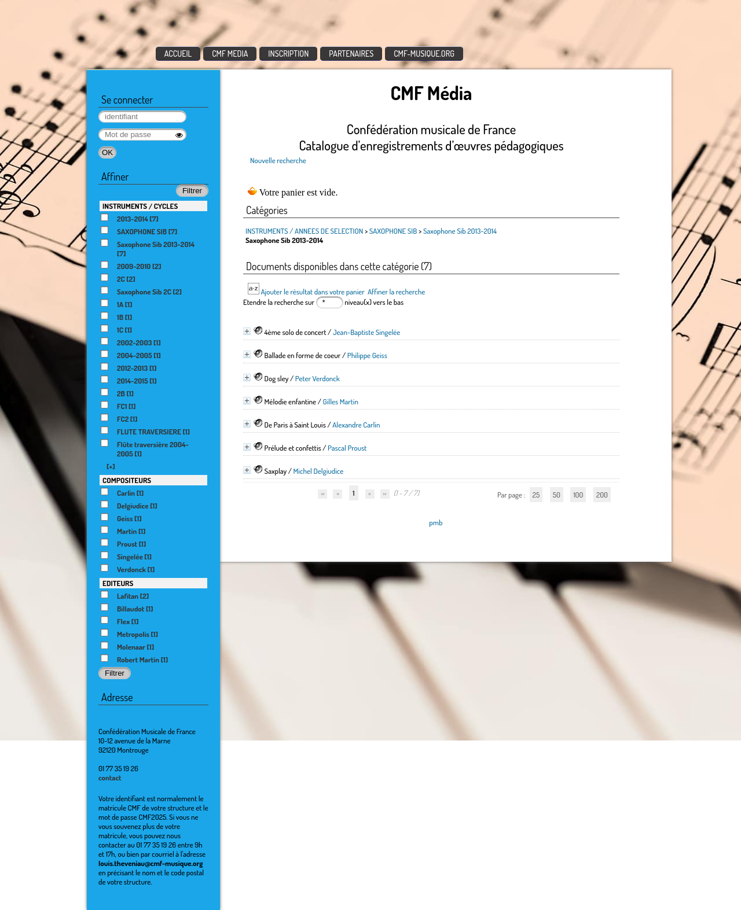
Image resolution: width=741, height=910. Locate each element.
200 (602, 494)
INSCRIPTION (288, 53)
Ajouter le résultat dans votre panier (312, 291)
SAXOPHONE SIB (394, 230)
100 (578, 494)
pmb (435, 522)
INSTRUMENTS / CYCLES (140, 206)
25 (536, 494)
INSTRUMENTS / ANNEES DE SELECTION (304, 230)
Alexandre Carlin (356, 424)
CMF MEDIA (230, 53)
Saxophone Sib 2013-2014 (460, 230)
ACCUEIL (178, 53)
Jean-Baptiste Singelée (366, 332)
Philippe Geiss (367, 355)
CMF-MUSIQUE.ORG (424, 53)
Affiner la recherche (396, 291)
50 (556, 494)
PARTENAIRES (351, 53)
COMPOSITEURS (126, 480)
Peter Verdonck (317, 378)
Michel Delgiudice (319, 471)
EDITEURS (117, 583)
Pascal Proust (347, 447)
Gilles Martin (340, 401)
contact (110, 777)
